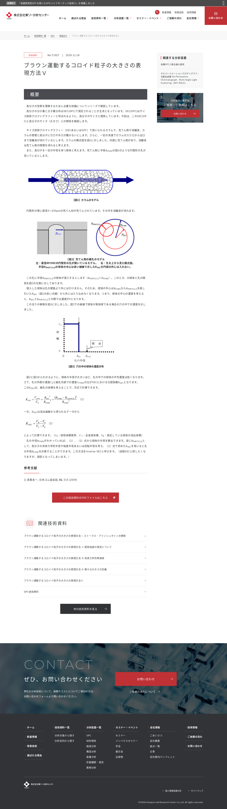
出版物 (119, 756)
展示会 (119, 751)
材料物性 (91, 740)
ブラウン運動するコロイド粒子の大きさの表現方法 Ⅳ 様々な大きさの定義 (65, 569)
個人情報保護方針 (173, 790)
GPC (53, 35)
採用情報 (191, 12)
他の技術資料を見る (85, 609)
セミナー (121, 735)
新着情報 (166, 12)
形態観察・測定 (95, 762)
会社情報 (191, 18)
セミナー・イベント (148, 18)
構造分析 (91, 751)
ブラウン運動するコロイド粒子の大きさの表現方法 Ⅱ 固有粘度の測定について (68, 546)
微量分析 (91, 756)
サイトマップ (197, 790)
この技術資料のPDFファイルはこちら (85, 497)
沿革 (152, 751)
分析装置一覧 (121, 18)
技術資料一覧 (98, 18)
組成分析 (91, 746)
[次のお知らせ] (223, 4)
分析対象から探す (64, 735)
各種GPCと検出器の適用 (172, 64)
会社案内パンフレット (162, 756)
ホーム (62, 18)
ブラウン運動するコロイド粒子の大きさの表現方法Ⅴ (53, 580)
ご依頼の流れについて (142, 691)
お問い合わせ (216, 15)
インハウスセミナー (127, 740)
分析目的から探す (64, 740)
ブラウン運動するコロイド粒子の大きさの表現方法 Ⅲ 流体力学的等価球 (64, 558)
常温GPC (63, 35)
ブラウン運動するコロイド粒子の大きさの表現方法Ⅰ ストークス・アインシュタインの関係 (75, 535)
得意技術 (179, 12)
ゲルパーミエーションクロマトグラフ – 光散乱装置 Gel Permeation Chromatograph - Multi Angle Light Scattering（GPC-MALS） (180, 78)
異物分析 (91, 767)
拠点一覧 (155, 746)
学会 (118, 746)
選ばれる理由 (78, 18)
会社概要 (155, 740)
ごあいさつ (156, 735)
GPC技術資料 (31, 591)
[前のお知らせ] (223, 2)
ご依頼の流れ (174, 18)
